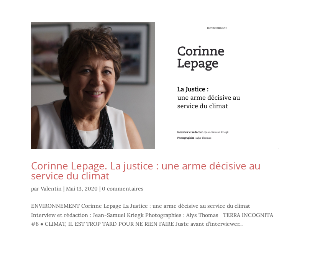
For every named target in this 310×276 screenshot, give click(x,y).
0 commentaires (123, 188)
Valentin (51, 188)
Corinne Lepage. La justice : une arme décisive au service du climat (146, 170)
